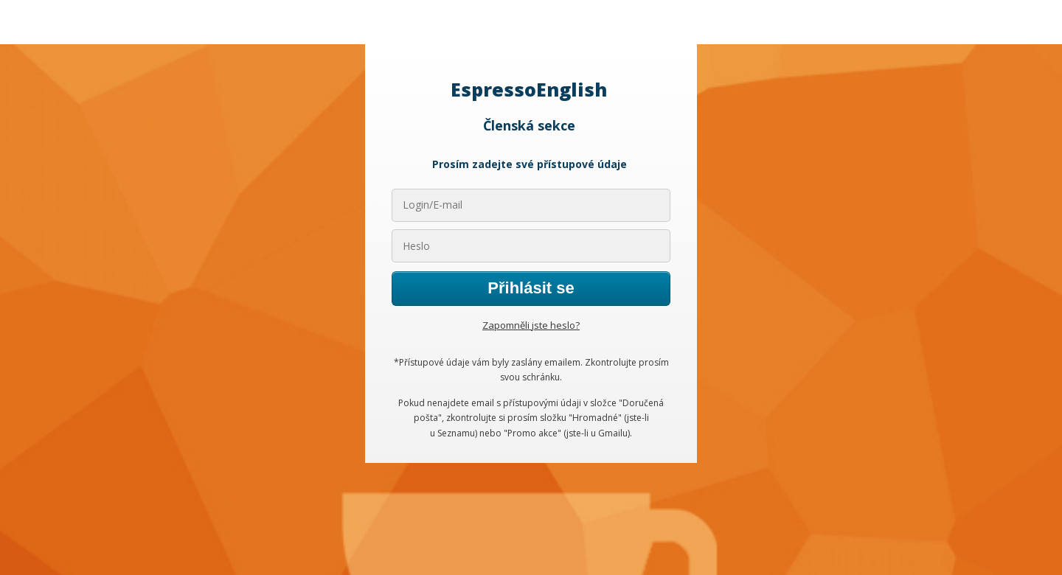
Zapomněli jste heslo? (531, 325)
